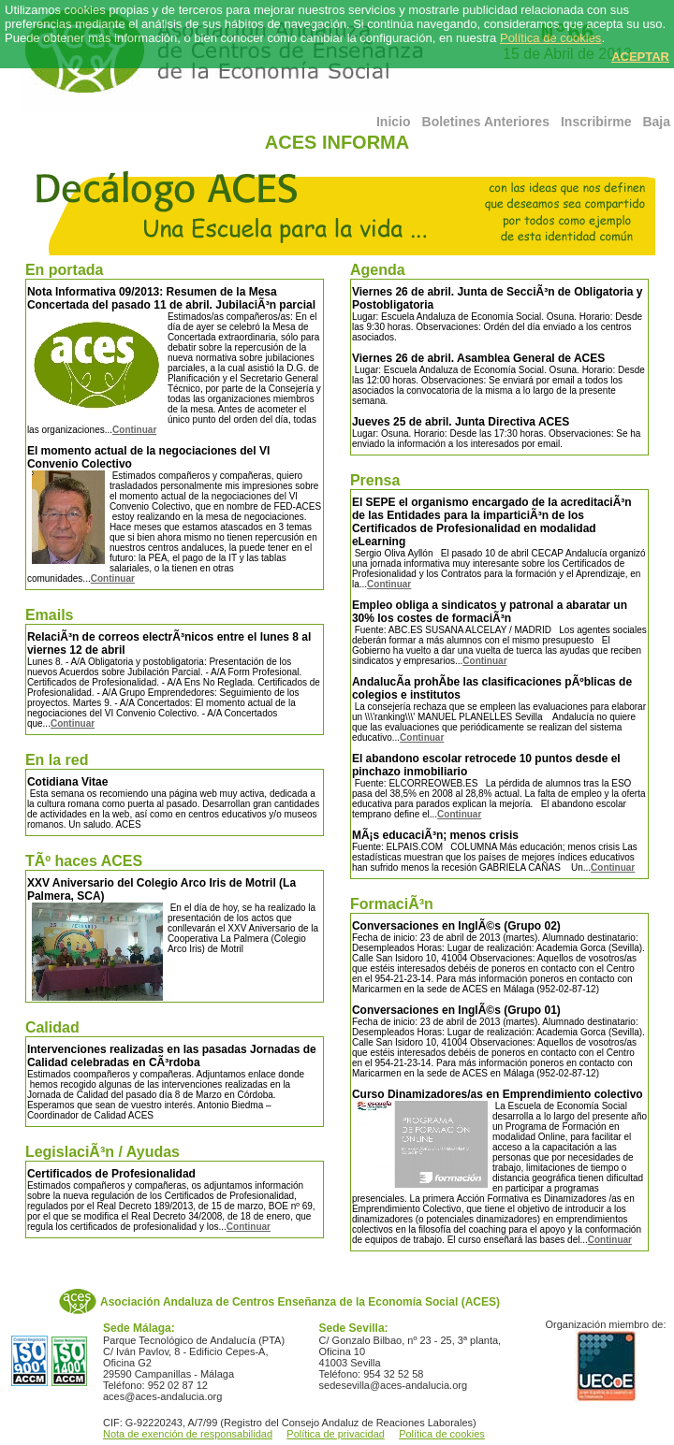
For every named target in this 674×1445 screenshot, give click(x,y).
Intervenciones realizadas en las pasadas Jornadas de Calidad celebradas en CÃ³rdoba (171, 1056)
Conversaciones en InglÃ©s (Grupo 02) (456, 925)
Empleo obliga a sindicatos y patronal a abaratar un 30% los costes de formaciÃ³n (489, 612)
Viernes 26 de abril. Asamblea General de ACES (478, 358)
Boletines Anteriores (485, 121)
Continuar (134, 430)
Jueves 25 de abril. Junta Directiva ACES (460, 421)
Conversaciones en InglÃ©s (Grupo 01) (456, 1010)
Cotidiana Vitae (67, 781)
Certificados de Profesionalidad (111, 1173)
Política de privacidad (335, 1433)
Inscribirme (596, 121)
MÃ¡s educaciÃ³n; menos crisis (435, 835)
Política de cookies (550, 38)
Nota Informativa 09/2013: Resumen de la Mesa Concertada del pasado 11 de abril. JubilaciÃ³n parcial (171, 298)
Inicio (393, 121)
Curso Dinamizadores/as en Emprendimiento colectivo (497, 1094)
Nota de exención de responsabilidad (187, 1433)
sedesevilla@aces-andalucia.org (393, 1385)
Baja (656, 121)
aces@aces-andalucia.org (162, 1396)
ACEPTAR (640, 57)
